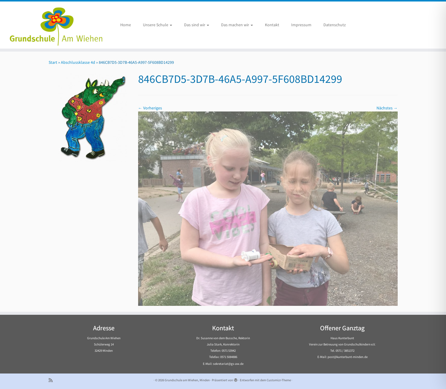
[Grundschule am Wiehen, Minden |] (51, 25)
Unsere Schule (157, 24)
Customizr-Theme (279, 380)
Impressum (301, 24)
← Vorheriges (150, 108)
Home (125, 24)
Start (53, 62)
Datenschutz (334, 24)
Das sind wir (196, 24)
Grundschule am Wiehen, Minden (187, 380)
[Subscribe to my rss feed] (52, 380)
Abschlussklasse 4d (78, 62)
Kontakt (272, 24)
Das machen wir (237, 24)
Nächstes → (387, 108)
